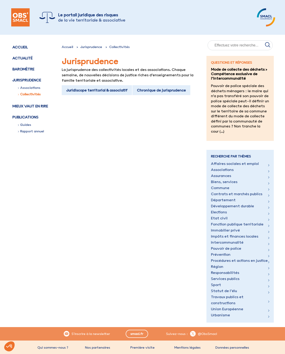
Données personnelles (232, 347)
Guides (24, 125)
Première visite (142, 347)
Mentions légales (187, 347)
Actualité (22, 58)
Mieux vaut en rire (30, 106)
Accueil (20, 47)
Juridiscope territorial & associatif (96, 90)
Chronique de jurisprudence (161, 90)
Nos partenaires (97, 347)
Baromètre (23, 69)
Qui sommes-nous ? (52, 347)
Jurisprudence (91, 47)
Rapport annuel (31, 131)
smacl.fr (136, 334)
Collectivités (29, 94)
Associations (29, 88)
